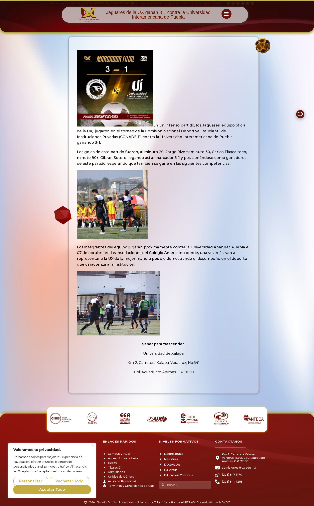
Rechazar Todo (69, 481)
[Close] (93, 445)
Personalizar (30, 481)
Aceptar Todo (52, 489)
